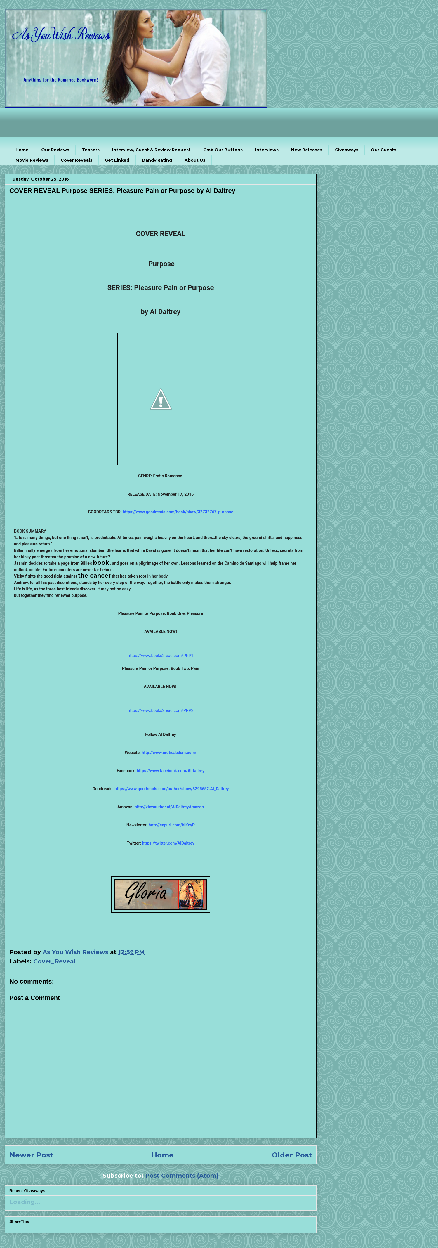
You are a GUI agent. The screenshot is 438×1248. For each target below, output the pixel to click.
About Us (195, 160)
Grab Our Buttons (223, 149)
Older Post (292, 1155)
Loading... (24, 1201)
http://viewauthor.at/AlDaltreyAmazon (169, 807)
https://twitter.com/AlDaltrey (168, 843)
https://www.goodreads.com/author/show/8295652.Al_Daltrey (171, 788)
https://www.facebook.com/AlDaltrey (170, 770)
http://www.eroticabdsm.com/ (169, 752)
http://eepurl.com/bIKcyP (172, 825)
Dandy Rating (157, 160)
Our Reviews (55, 149)
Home (22, 149)
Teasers (91, 149)
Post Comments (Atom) (182, 1175)
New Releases (306, 149)
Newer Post (31, 1155)
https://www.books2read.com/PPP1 (161, 655)
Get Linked (117, 160)
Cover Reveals (76, 160)
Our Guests (383, 149)
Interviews (267, 149)
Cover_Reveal (54, 961)
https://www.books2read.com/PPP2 (161, 710)
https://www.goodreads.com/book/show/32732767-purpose (178, 511)
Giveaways (346, 149)
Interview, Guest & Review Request (151, 149)
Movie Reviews (31, 160)
